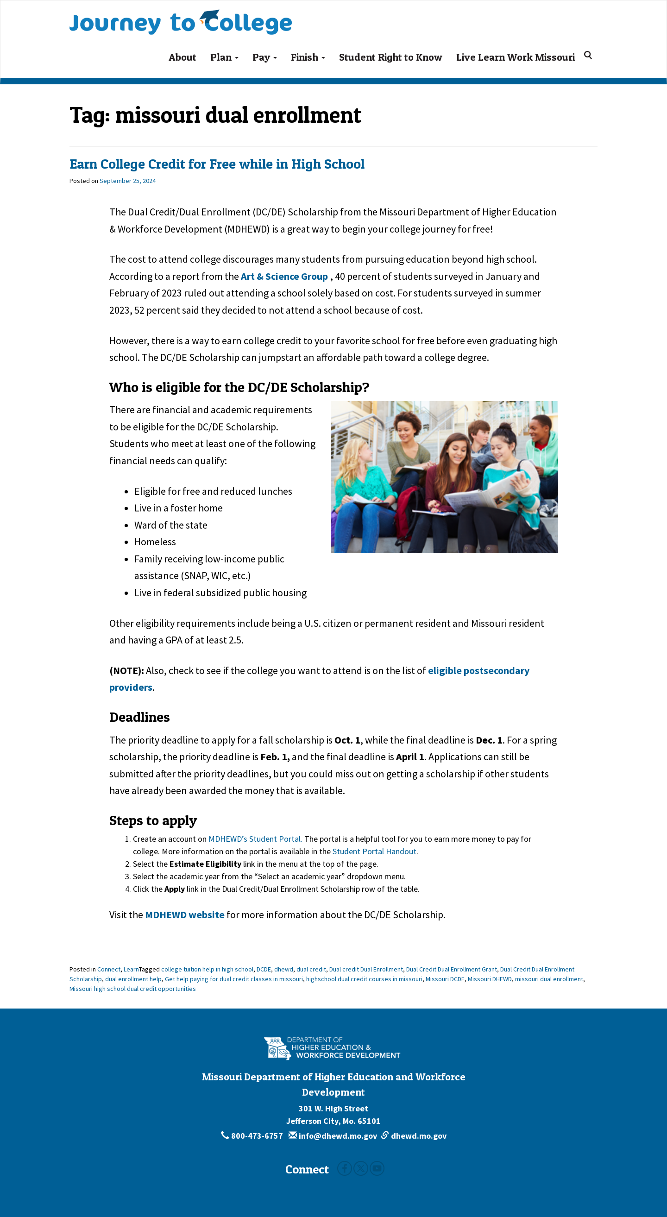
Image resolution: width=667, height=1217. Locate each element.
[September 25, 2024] (128, 181)
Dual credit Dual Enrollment (366, 969)
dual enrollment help (133, 979)
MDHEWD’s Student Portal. (255, 838)
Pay (264, 57)
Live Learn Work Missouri (515, 57)
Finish (308, 57)
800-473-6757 (253, 1135)
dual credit (311, 969)
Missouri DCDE (445, 979)
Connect (108, 969)
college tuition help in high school (207, 969)
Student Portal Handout (374, 851)
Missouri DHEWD (490, 979)
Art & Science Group (284, 276)
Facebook (344, 1168)
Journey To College (180, 15)
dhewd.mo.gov (414, 1135)
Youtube (377, 1168)
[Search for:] (590, 55)
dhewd (283, 969)
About (182, 57)
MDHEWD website (185, 914)
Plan (224, 57)
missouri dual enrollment (549, 979)
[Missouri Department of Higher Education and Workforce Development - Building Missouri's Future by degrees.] (333, 1049)
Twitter (360, 1168)
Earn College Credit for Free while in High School (217, 163)
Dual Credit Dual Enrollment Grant (451, 969)
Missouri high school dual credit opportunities (132, 988)
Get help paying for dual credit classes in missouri (234, 979)
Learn (131, 969)
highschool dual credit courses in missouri (364, 979)
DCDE (264, 969)
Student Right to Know (390, 57)
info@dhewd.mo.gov (333, 1135)
